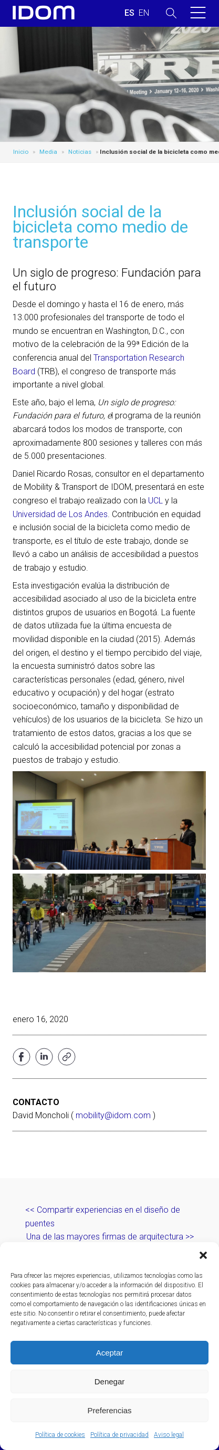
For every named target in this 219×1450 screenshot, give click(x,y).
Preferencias (109, 1410)
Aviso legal (169, 1434)
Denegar (110, 1381)
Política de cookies (60, 1434)
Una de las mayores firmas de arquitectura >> (110, 1237)
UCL (155, 501)
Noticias (79, 151)
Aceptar (109, 1352)
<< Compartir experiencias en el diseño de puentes (102, 1216)
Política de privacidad (119, 1434)
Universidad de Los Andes (60, 514)
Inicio (20, 151)
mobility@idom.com (113, 1115)
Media (48, 151)
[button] (203, 1255)
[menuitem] (129, 13)
